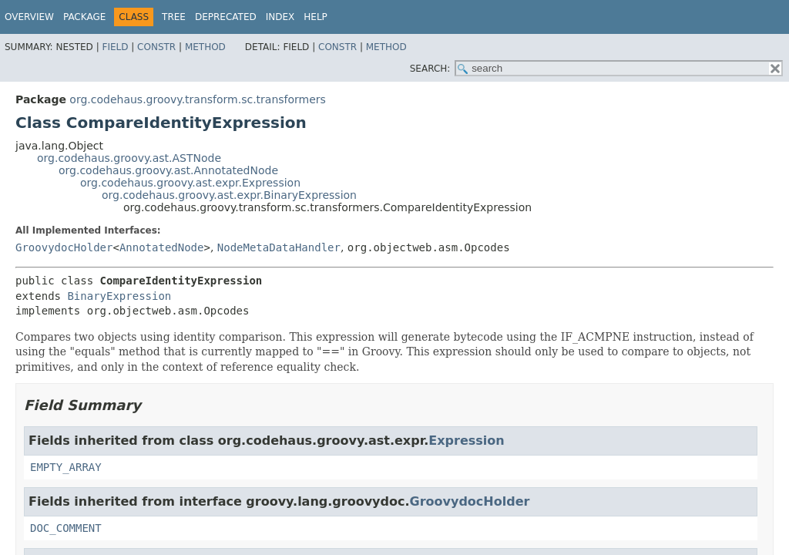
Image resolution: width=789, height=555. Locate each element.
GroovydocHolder (63, 247)
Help (315, 17)
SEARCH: (430, 68)
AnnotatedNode (161, 247)
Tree (174, 17)
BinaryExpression (119, 296)
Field (115, 47)
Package (84, 17)
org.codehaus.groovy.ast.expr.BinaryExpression (229, 195)
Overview (29, 17)
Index (280, 17)
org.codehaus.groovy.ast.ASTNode (129, 158)
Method (205, 47)
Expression (466, 440)
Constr (156, 47)
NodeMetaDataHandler (279, 247)
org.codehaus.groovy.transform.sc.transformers (197, 99)
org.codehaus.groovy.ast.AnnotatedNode (168, 170)
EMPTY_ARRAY (66, 467)
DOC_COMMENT (66, 528)
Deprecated (226, 17)
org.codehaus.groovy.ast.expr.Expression (190, 183)
